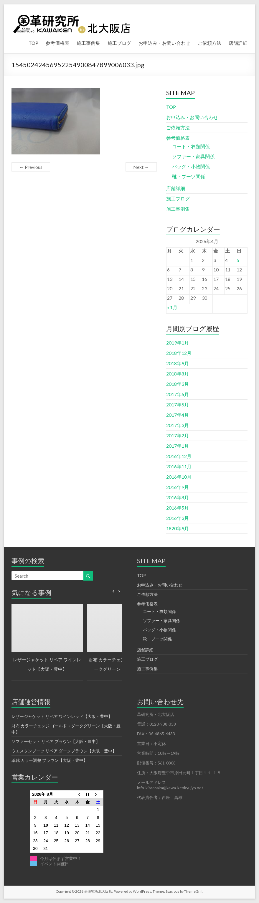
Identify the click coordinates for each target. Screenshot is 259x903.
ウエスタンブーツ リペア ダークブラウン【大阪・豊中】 (63, 750)
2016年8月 (177, 497)
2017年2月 (177, 435)
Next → (141, 167)
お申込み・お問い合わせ (164, 43)
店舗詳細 (238, 43)
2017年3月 (177, 425)
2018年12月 (179, 353)
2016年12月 (179, 456)
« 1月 (172, 307)
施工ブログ (119, 43)
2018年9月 (177, 363)
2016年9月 (177, 487)
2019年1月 (177, 342)
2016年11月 (179, 466)
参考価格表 (57, 43)
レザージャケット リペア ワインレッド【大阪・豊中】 (61, 716)
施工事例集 (88, 43)
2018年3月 (177, 384)
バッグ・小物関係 (191, 166)
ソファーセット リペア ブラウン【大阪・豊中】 (55, 741)
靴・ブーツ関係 (188, 176)
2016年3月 (177, 518)
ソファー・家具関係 (193, 156)
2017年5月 (177, 404)
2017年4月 (177, 415)
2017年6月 (177, 394)
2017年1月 (177, 446)
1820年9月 (177, 528)
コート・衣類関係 (191, 146)
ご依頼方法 (209, 43)
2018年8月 (177, 373)
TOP (33, 43)
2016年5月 (177, 507)
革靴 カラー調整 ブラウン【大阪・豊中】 (49, 760)
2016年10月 (179, 476)
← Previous (30, 167)
